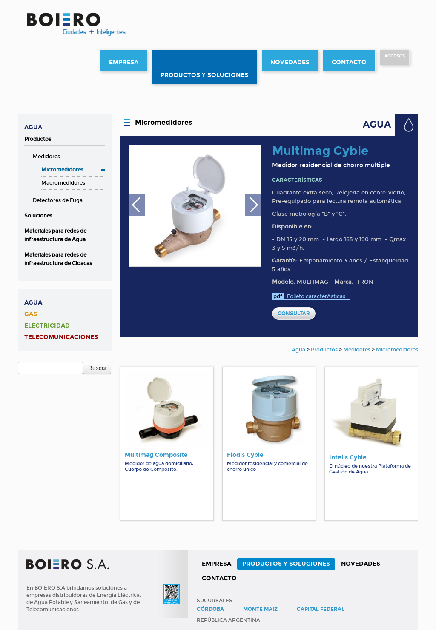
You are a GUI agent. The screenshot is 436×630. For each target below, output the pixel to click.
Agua (33, 127)
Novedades (290, 62)
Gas (30, 314)
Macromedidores (63, 183)
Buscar (98, 368)
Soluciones (38, 216)
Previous (137, 207)
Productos (37, 139)
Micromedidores (62, 170)
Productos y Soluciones (204, 75)
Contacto (349, 62)
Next (253, 207)
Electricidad (47, 325)
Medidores (46, 157)
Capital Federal (320, 609)
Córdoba (210, 609)
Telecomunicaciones (61, 337)
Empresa (123, 62)
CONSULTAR (294, 313)
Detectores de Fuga (58, 200)
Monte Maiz (260, 609)
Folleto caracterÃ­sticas (316, 296)
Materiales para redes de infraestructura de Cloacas (58, 259)
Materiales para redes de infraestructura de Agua (55, 235)
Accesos (394, 56)
